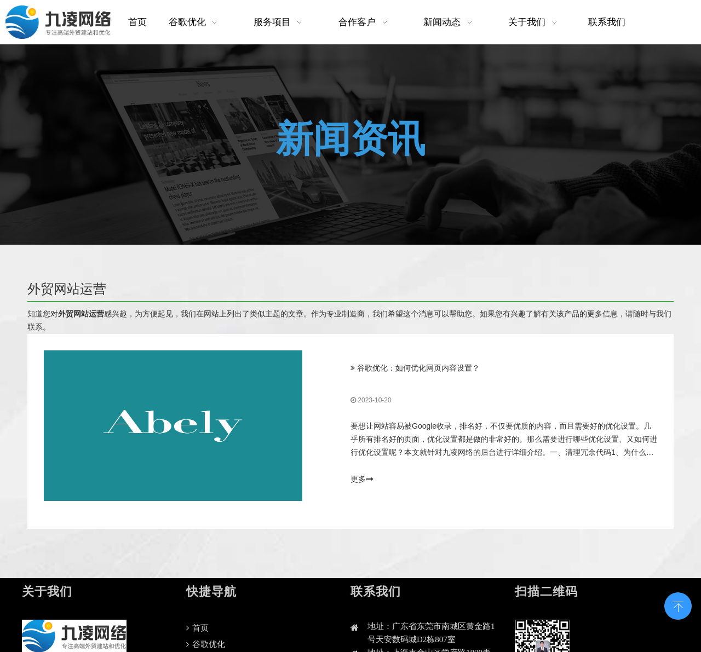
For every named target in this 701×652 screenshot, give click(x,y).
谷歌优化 (205, 644)
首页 (197, 628)
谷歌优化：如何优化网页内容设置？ (418, 368)
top (678, 604)
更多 (362, 479)
